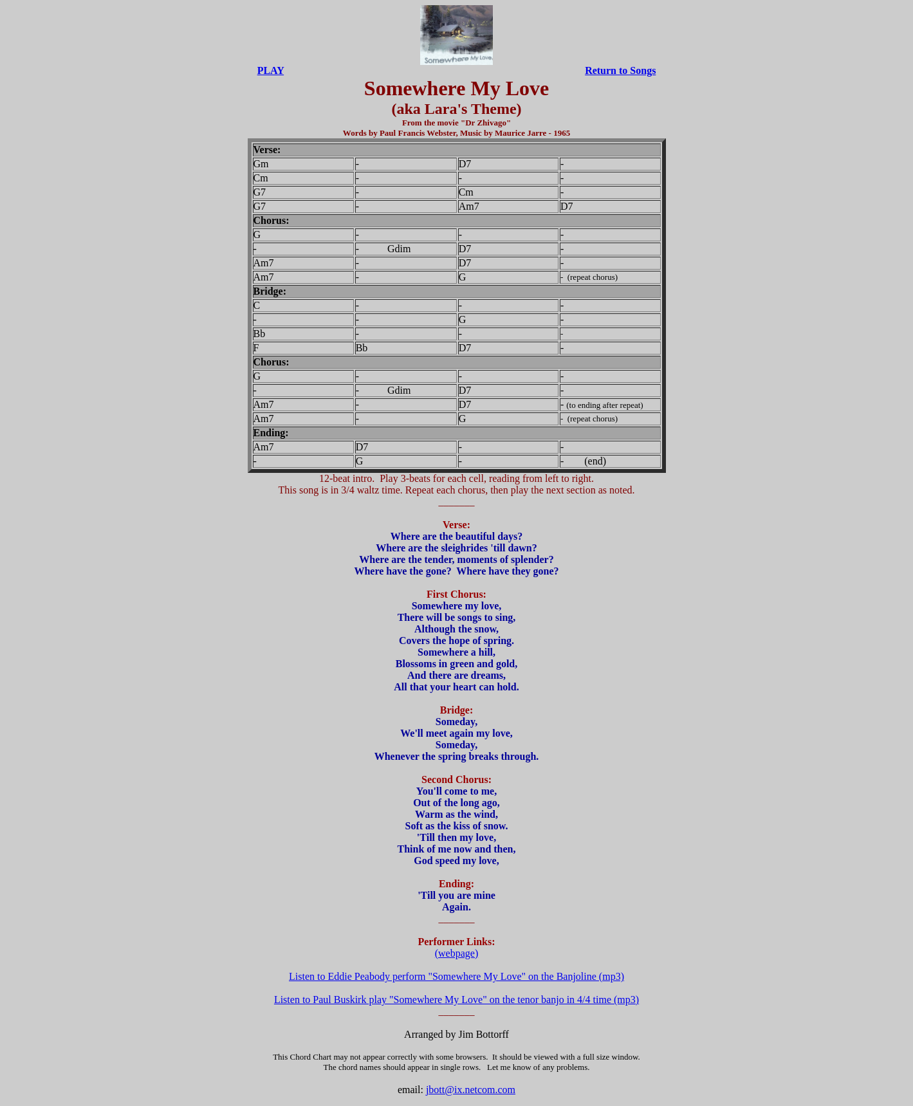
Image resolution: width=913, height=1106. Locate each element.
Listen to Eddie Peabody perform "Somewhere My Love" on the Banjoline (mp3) (456, 976)
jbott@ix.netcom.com (470, 1089)
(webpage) (457, 953)
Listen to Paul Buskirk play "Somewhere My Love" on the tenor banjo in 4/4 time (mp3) (456, 999)
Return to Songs (620, 70)
